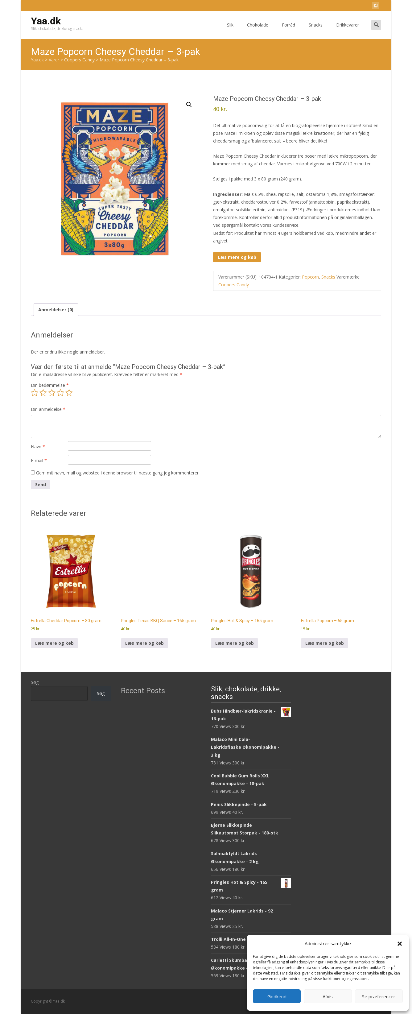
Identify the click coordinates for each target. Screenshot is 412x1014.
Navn (38, 446)
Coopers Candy (233, 285)
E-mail (39, 460)
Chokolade (257, 30)
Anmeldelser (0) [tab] (55, 309)
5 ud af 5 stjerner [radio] (69, 392)
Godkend (276, 996)
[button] (400, 944)
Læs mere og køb (237, 257)
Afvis (328, 996)
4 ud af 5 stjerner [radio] (60, 392)
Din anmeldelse (48, 409)
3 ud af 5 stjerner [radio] (52, 392)
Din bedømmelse (50, 385)
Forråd (288, 30)
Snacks (316, 30)
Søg (35, 682)
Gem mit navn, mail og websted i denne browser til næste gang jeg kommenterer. (118, 473)
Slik (230, 30)
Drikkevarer (347, 30)
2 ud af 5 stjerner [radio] (43, 392)
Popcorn (310, 277)
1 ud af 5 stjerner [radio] (34, 392)
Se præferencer (378, 996)
